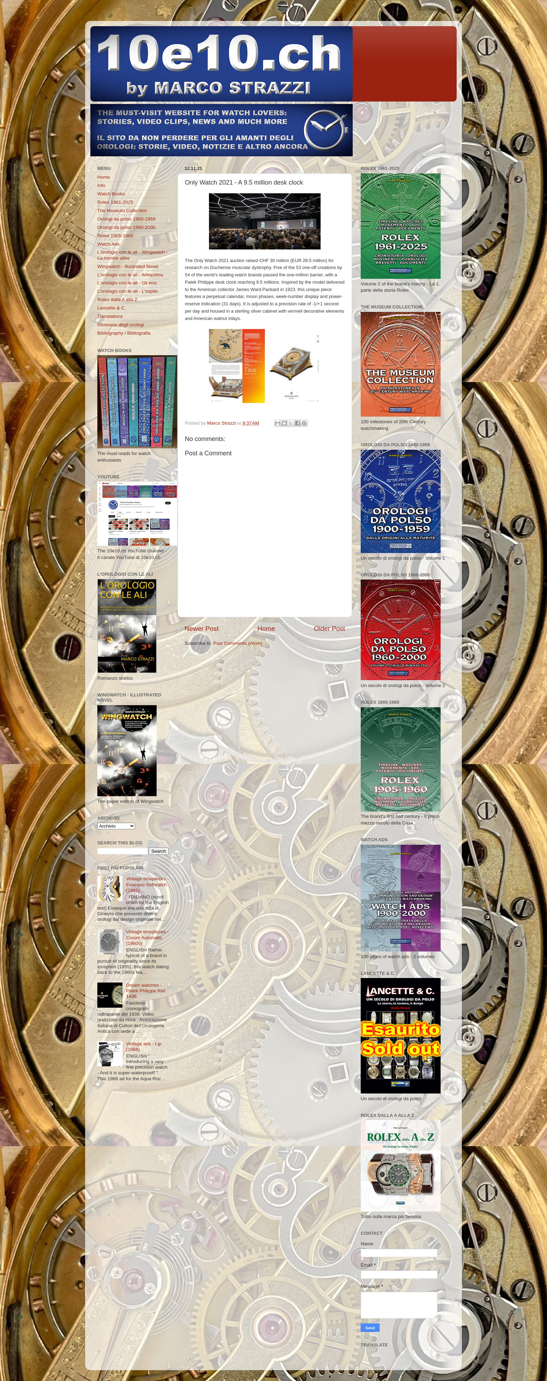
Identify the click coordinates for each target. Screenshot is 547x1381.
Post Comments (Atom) (237, 643)
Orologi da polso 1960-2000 (126, 227)
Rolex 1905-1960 (115, 235)
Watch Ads (108, 244)
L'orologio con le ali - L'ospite (127, 291)
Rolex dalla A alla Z (117, 299)
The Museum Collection (122, 210)
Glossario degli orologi (120, 324)
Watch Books (111, 193)
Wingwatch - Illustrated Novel (127, 266)
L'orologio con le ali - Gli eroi (127, 282)
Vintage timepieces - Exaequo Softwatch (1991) (147, 884)
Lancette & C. (111, 308)
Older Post (329, 628)
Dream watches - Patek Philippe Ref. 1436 (146, 991)
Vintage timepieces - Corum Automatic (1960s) (147, 937)
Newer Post (202, 628)
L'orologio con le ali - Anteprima (130, 274)
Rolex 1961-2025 (115, 202)
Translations (110, 316)
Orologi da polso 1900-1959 (126, 219)
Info (101, 185)
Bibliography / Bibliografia (123, 333)
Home (266, 628)
